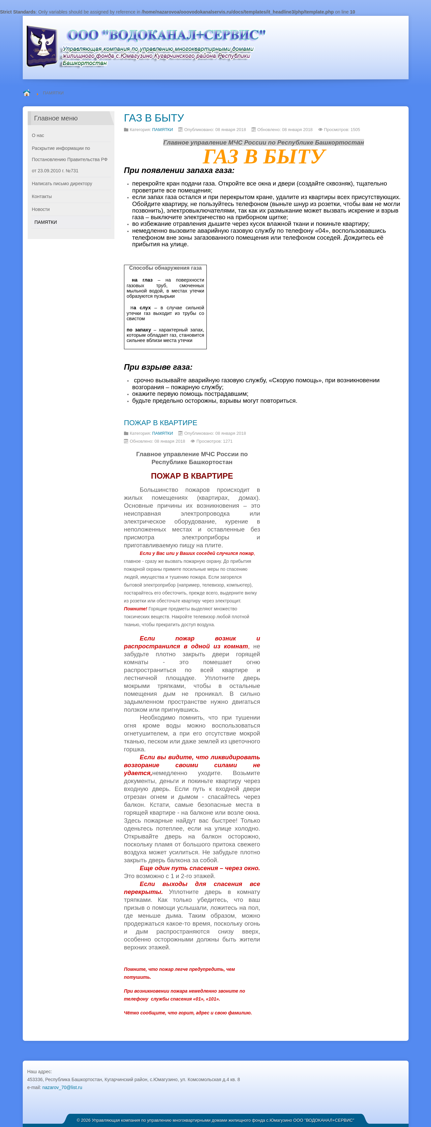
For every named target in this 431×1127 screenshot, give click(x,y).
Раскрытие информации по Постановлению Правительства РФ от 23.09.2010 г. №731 (70, 159)
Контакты (42, 196)
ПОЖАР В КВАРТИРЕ (161, 423)
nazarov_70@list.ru (62, 1087)
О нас (38, 135)
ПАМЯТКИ (162, 129)
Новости (41, 209)
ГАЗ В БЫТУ (154, 118)
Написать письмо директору (62, 183)
